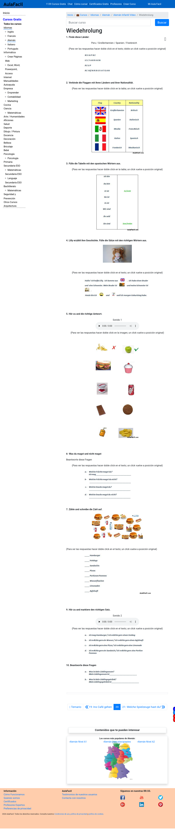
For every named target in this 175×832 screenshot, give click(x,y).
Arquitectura (10, 206)
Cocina (7, 105)
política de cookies (96, 814)
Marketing (12, 101)
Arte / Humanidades (14, 116)
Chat (70, 4)
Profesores (116, 4)
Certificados (10, 801)
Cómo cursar (81, 4)
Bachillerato (10, 186)
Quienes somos (12, 798)
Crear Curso (129, 4)
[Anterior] (98, 707)
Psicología (9, 154)
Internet (8, 77)
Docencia (8, 135)
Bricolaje (8, 146)
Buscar (162, 22)
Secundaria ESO (12, 165)
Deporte (8, 127)
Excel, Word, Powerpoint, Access (12, 69)
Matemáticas (14, 112)
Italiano (11, 44)
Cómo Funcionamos (14, 794)
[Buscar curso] (108, 22)
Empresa (8, 88)
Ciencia (7, 108)
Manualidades (11, 81)
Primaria (8, 162)
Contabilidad (14, 96)
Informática (10, 52)
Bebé (6, 150)
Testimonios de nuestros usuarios (79, 794)
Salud (6, 124)
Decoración (9, 139)
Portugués (12, 48)
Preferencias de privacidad (17, 808)
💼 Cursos (81, 15)
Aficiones (8, 120)
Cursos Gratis (12, 19)
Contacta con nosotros (74, 798)
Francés (11, 36)
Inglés (10, 31)
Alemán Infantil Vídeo (124, 15)
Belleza (7, 142)
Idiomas (8, 27)
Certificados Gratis (99, 4)
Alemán (11, 40)
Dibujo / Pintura (12, 131)
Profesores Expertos (14, 805)
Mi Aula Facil (154, 4)
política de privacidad (78, 814)
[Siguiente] (143, 707)
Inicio (6, 13)
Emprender (13, 92)
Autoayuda (9, 84)
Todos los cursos (12, 24)
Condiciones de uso (62, 814)
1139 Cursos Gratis (56, 4)
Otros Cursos (10, 202)
